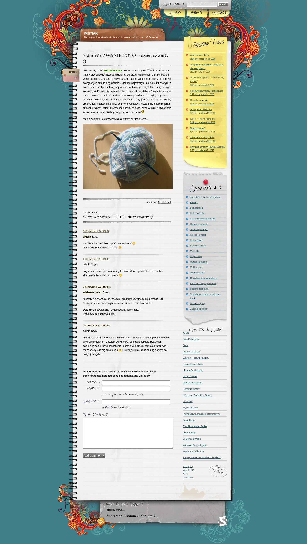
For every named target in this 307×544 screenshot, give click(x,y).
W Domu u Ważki (192, 438)
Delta (185, 345)
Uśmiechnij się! (197, 303)
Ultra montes (189, 432)
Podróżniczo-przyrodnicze (203, 283)
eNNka (87, 236)
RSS (101, 521)
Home (174, 13)
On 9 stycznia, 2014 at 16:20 (96, 231)
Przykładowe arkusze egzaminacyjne (201, 414)
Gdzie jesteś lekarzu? (202, 111)
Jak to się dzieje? (199, 229)
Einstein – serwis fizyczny (196, 358)
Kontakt (219, 13)
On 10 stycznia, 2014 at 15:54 (97, 325)
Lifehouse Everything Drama (197, 395)
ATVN (186, 333)
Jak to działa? (190, 376)
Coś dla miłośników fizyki (202, 218)
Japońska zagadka (192, 382)
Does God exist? (191, 351)
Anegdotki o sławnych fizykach (205, 197)
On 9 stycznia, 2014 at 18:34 (96, 259)
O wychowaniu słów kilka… (204, 278)
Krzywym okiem (198, 245)
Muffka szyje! (196, 267)
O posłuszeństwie (202, 102)
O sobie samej (197, 272)
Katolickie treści (198, 235)
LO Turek (187, 401)
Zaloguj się (188, 466)
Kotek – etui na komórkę (202, 121)
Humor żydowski (198, 224)
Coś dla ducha (197, 213)
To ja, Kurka (189, 420)
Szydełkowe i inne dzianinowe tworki (205, 296)
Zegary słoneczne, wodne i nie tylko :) (202, 457)
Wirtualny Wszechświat (195, 445)
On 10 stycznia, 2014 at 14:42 (97, 287)
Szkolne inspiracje (199, 289)
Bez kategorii (164, 202)
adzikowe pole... (92, 292)
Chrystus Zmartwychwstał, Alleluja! (207, 149)
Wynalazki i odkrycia (193, 451)
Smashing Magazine (222, 521)
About (197, 13)
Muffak (91, 33)
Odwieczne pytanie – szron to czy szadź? (207, 81)
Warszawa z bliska (203, 57)
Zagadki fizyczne (198, 309)
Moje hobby (196, 256)
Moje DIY (194, 251)
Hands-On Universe (193, 370)
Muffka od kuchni (198, 262)
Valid (189, 470)
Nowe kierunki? (202, 130)
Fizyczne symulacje (193, 364)
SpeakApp (132, 515)
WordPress (188, 478)
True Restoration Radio (195, 426)
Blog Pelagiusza (191, 339)
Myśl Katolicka (190, 407)
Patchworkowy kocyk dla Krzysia (206, 92)
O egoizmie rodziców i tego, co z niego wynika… (206, 68)
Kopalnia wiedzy (191, 389)
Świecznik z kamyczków (202, 139)
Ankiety (194, 202)
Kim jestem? (196, 240)
